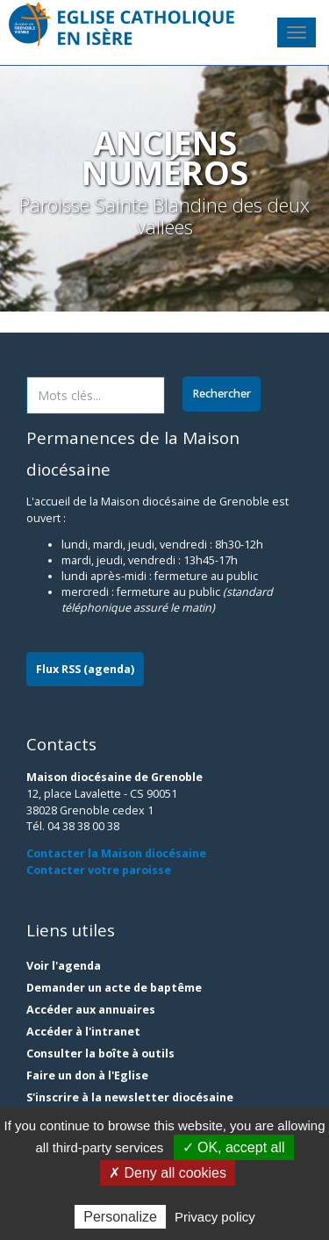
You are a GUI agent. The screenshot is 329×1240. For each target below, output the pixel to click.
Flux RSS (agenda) (85, 669)
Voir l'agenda (63, 965)
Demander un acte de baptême (114, 987)
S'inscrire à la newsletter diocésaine (129, 1097)
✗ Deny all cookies (167, 1172)
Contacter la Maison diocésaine (116, 853)
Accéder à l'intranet (83, 1031)
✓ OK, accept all (233, 1147)
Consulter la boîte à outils (100, 1053)
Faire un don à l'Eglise (87, 1075)
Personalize (120, 1216)
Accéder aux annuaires (90, 1009)
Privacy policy (215, 1216)
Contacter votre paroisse (98, 870)
